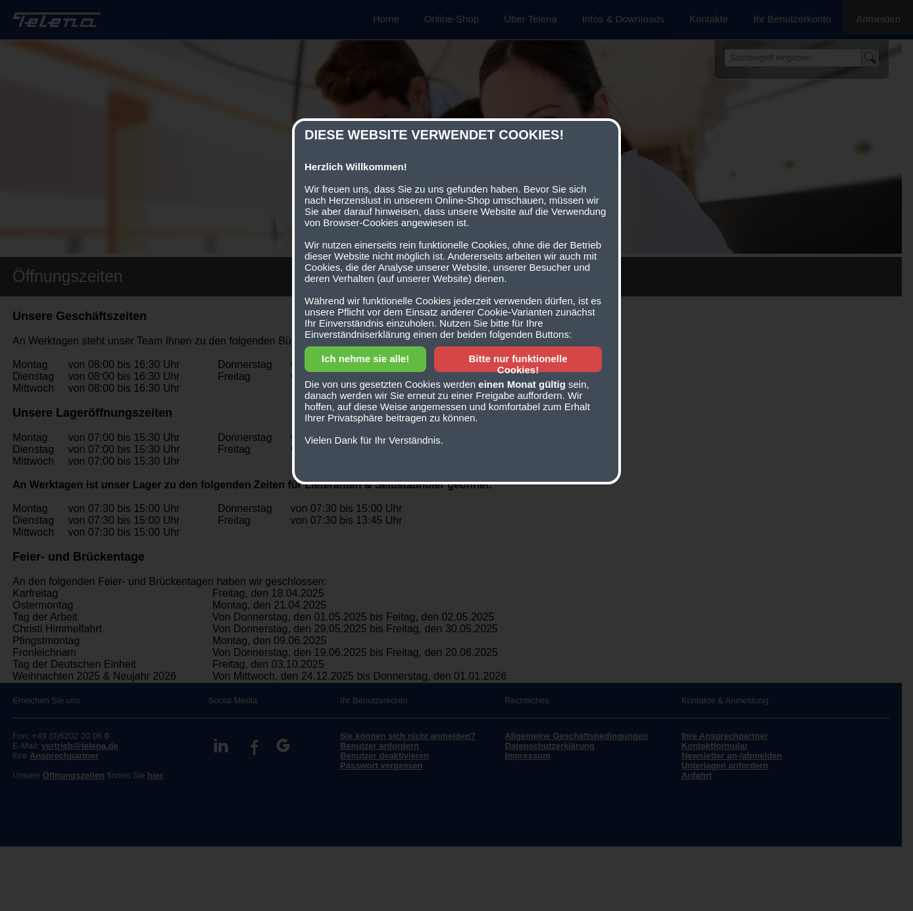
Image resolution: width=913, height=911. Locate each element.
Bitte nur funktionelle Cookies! (518, 364)
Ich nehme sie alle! (365, 358)
